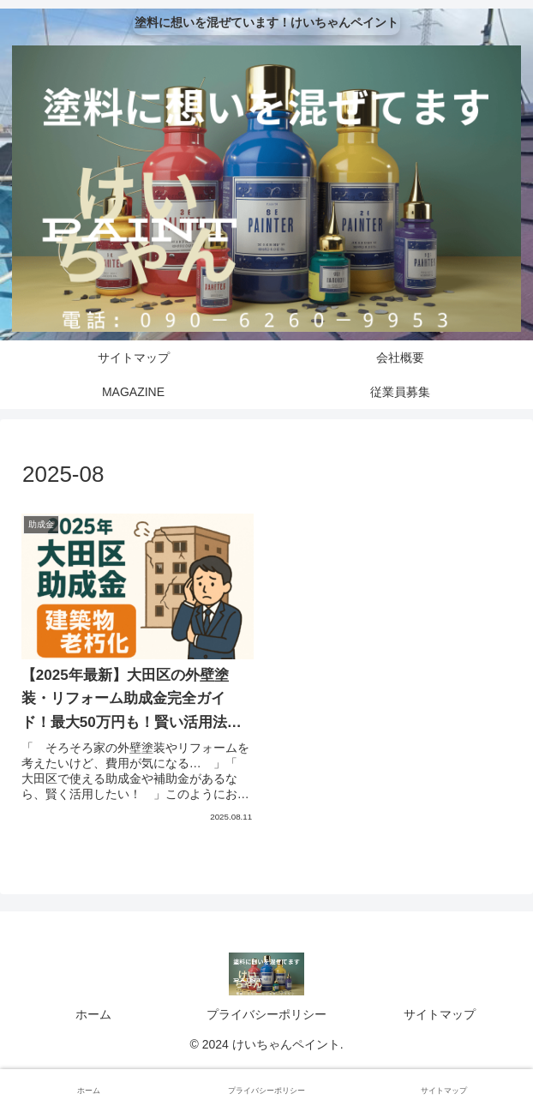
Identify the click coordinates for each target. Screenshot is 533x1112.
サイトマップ (440, 1014)
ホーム (93, 1014)
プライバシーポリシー (266, 1014)
